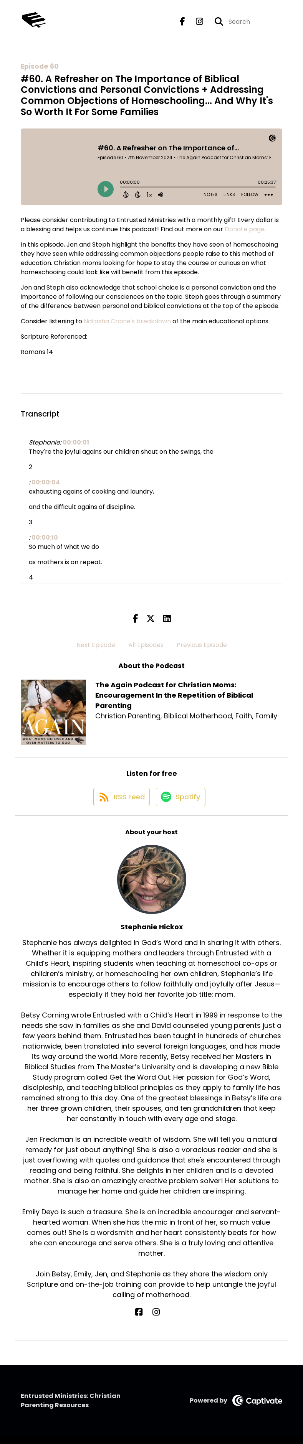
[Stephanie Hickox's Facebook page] (147, 1320)
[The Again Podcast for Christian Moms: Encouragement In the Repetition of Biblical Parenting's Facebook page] (182, 25)
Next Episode (95, 644)
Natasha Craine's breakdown (127, 321)
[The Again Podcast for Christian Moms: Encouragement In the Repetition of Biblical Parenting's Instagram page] (195, 25)
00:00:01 (76, 442)
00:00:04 (45, 482)
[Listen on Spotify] (181, 804)
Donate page (245, 229)
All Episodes (146, 644)
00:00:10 (44, 537)
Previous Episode (202, 644)
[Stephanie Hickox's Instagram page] (156, 1320)
